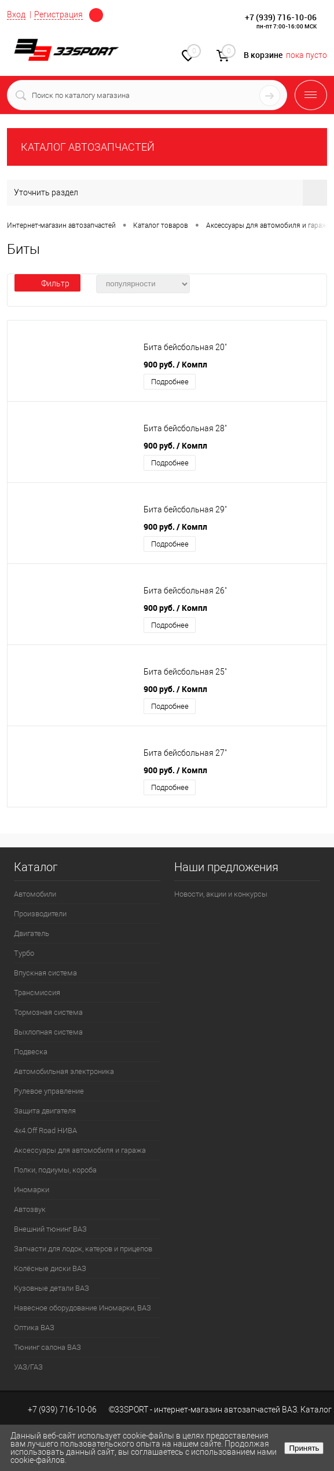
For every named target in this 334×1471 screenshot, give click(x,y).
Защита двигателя (45, 1110)
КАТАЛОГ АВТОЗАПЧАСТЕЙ (88, 147)
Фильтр (47, 283)
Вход (16, 14)
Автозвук (30, 1209)
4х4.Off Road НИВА (45, 1130)
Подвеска (30, 1051)
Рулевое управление (49, 1091)
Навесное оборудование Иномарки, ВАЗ (82, 1307)
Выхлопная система (48, 1032)
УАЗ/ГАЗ (28, 1367)
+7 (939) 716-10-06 (281, 17)
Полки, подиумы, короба (55, 1170)
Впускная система (45, 972)
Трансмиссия (37, 992)
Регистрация (58, 14)
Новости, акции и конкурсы (220, 894)
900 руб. (175, 364)
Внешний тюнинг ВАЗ (50, 1229)
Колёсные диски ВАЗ (50, 1268)
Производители (40, 913)
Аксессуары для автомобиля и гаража (80, 1150)
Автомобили (35, 894)
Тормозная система (48, 1012)
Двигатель (31, 933)
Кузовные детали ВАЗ (51, 1288)
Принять (304, 1448)
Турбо (24, 953)
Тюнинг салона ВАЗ (47, 1347)
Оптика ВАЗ (34, 1327)
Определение (96, 15)
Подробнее (170, 381)
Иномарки (31, 1189)
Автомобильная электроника (64, 1071)
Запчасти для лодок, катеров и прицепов (83, 1248)
